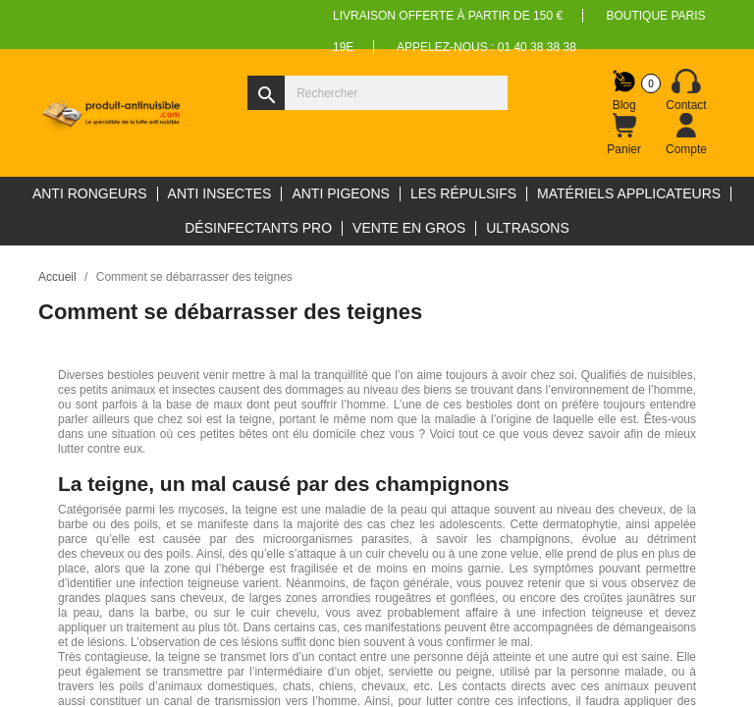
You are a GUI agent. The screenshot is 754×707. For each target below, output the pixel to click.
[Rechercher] (377, 93)
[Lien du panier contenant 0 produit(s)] (624, 134)
